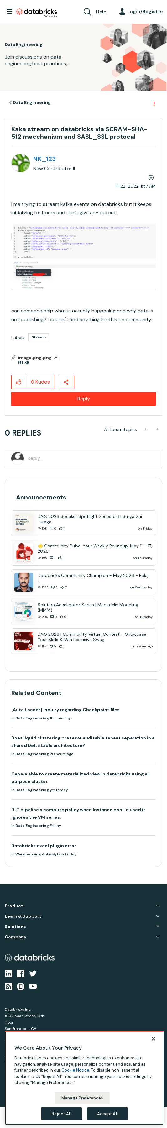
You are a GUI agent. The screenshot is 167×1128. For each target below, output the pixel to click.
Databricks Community (36, 13)
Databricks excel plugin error (43, 846)
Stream (39, 337)
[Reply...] (92, 458)
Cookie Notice (75, 1070)
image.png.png (35, 357)
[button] (83, 256)
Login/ (145, 11)
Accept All (107, 1113)
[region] (84, 1078)
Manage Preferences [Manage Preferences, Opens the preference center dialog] (82, 1098)
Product (14, 906)
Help (101, 11)
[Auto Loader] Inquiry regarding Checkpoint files (65, 710)
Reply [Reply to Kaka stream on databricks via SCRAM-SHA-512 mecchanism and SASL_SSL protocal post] (83, 398)
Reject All (61, 1113)
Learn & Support (23, 916)
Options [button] (153, 103)
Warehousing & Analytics (39, 854)
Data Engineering (32, 102)
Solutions (15, 926)
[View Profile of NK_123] (44, 159)
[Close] (153, 1039)
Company (15, 937)
